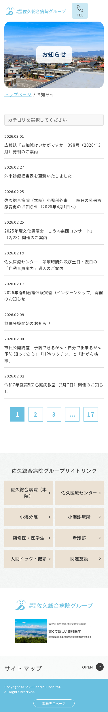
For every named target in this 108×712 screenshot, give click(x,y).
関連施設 (79, 559)
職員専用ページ (54, 703)
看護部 (79, 538)
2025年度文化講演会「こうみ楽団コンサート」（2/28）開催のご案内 (49, 234)
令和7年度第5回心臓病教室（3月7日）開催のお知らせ (53, 388)
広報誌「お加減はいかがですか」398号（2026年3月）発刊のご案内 (52, 148)
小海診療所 (79, 517)
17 (90, 414)
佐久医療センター (79, 493)
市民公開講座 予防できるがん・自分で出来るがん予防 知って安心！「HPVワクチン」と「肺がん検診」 (53, 354)
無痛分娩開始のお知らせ (27, 323)
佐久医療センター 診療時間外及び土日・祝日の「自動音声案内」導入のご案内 (50, 265)
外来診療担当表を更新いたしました (38, 176)
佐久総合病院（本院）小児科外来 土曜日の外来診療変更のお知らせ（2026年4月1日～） (53, 203)
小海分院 (29, 517)
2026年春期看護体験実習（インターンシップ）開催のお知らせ (53, 296)
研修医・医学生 (29, 538)
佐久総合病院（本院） (29, 492)
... (72, 414)
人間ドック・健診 (29, 559)
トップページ (18, 94)
